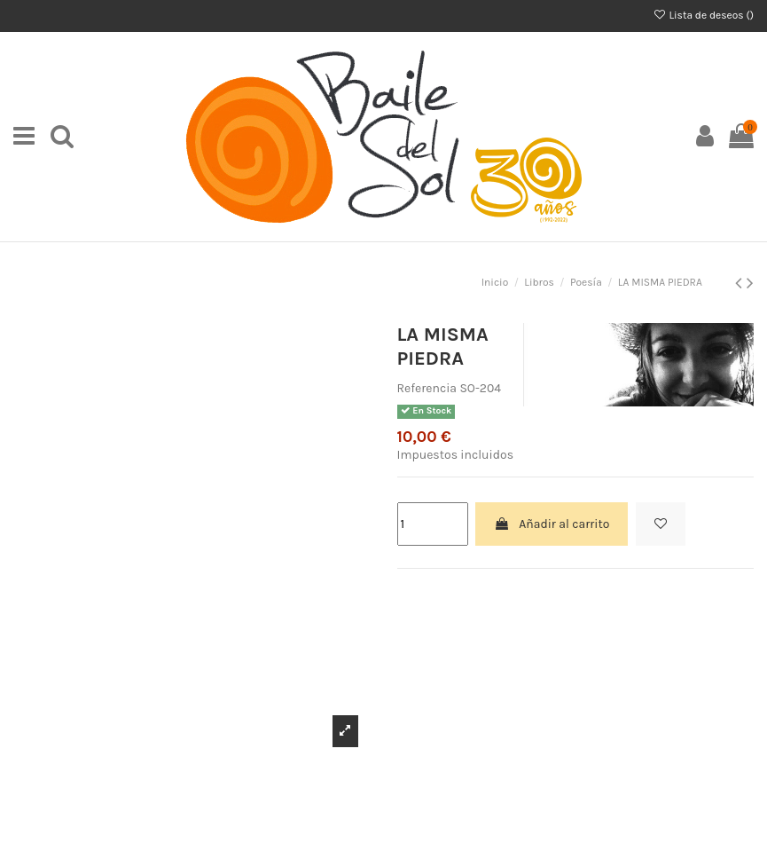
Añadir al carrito (551, 524)
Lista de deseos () (703, 15)
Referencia (427, 388)
